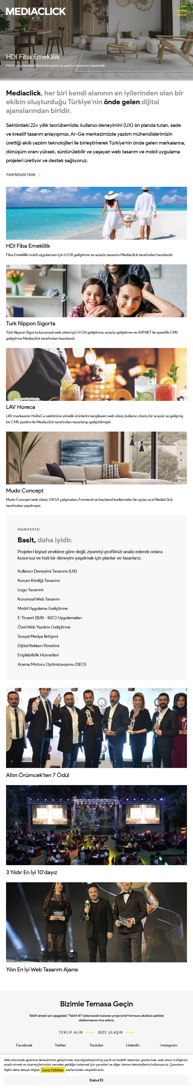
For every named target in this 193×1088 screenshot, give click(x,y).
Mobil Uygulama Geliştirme (43, 608)
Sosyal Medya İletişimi (38, 636)
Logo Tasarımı (31, 589)
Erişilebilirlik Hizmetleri (38, 654)
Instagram (169, 1045)
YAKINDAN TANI (20, 174)
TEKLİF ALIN (71, 1033)
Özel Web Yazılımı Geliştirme (44, 626)
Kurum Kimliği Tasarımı (39, 580)
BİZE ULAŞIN (110, 1033)
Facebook (24, 1045)
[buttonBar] (181, 11)
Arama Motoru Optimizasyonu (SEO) (52, 664)
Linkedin (132, 1045)
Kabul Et (96, 1080)
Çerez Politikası (53, 1070)
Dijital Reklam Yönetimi (38, 645)
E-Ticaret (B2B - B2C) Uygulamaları (50, 617)
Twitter (60, 1045)
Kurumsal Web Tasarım (39, 599)
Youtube (96, 1045)
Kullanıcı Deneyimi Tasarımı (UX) (47, 571)
